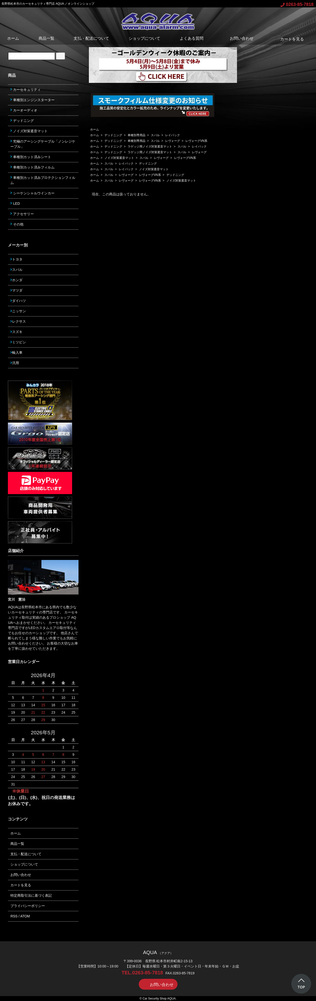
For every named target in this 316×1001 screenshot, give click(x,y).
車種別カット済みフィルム (32, 167)
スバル (155, 135)
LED (15, 203)
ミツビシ (18, 342)
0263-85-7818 (297, 4)
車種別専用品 (136, 135)
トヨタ (16, 259)
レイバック (172, 135)
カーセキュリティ (25, 90)
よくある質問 (191, 38)
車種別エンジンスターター (32, 100)
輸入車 (16, 352)
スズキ (16, 332)
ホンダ (16, 280)
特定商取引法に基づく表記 (31, 895)
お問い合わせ (238, 38)
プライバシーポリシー (27, 906)
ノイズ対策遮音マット (119, 158)
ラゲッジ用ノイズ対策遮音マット (150, 146)
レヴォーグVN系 (196, 141)
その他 (16, 224)
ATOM (25, 916)
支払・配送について (91, 38)
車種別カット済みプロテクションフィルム (42, 180)
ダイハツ (18, 301)
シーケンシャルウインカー (32, 193)
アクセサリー (22, 214)
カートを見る (288, 39)
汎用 (14, 363)
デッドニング (113, 135)
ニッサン (18, 311)
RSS (14, 916)
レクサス (18, 321)
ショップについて (144, 38)
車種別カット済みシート (30, 157)
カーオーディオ (23, 110)
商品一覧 (46, 38)
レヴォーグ (172, 141)
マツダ (16, 290)
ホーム (13, 38)
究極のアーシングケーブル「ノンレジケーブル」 (42, 143)
